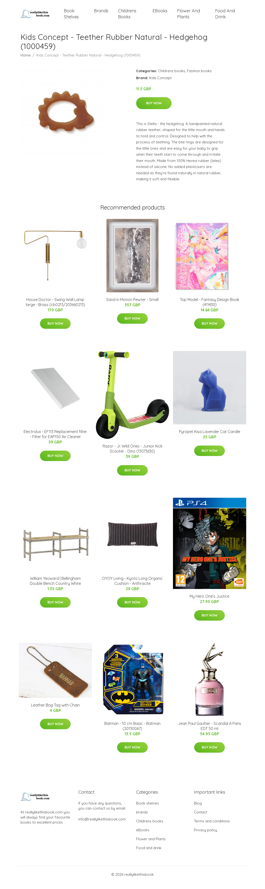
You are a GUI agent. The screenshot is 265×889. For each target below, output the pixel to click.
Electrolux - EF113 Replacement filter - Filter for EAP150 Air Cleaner (55, 441)
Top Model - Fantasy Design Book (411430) (209, 309)
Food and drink (225, 17)
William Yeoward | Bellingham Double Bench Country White (55, 587)
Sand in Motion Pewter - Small (132, 306)
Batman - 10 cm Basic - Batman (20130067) (132, 732)
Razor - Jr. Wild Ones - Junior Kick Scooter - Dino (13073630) (132, 455)
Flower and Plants (188, 17)
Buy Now (154, 109)
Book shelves (71, 17)
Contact (200, 818)
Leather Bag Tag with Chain (55, 711)
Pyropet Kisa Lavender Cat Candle (209, 438)
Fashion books (199, 77)
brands (101, 14)
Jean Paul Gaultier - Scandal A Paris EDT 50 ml (209, 732)
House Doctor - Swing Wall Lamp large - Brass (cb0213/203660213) (55, 309)
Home (25, 61)
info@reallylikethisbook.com (102, 825)
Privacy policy (205, 836)
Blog (198, 809)
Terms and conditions (212, 827)
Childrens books (127, 17)
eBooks (159, 14)
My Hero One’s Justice (209, 602)
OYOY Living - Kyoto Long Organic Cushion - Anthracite (132, 587)
